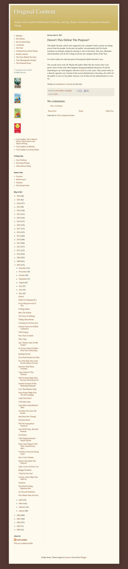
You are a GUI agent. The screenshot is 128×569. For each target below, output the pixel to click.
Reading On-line (24, 354)
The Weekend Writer (23, 63)
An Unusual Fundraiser (26, 492)
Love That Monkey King (27, 389)
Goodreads (20, 45)
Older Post (109, 111)
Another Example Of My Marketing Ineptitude (27, 385)
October (22, 275)
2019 (19, 221)
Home (81, 111)
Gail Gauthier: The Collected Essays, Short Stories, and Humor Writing (26, 141)
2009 (19, 258)
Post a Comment (57, 106)
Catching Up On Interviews (28, 323)
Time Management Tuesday (26, 60)
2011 (19, 250)
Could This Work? (25, 398)
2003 (19, 526)
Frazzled (19, 176)
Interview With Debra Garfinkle (26, 368)
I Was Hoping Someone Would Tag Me (26, 439)
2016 (19, 232)
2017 (19, 229)
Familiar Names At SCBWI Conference (28, 328)
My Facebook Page (23, 42)
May (21, 293)
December (23, 268)
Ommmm (21, 483)
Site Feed (19, 48)
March (21, 503)
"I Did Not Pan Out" (25, 474)
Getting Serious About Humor (27, 51)
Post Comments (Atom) (65, 115)
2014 (19, 240)
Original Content (35, 11)
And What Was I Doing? (27, 417)
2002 (19, 530)
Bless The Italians (24, 313)
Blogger (83, 557)
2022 (19, 210)
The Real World (24, 420)
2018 (19, 225)
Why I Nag (22, 339)
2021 (19, 214)
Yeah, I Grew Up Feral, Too (28, 467)
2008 (19, 261)
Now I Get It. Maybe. (26, 457)
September (23, 279)
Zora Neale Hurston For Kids (28, 357)
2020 (19, 218)
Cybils (82, 70)
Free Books (22, 435)
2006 (19, 515)
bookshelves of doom (64, 84)
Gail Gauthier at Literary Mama (27, 150)
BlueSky (19, 36)
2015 (19, 236)
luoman (68, 557)
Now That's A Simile (25, 336)
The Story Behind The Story (26, 57)
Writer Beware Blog (23, 166)
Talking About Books (26, 320)
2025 (19, 200)
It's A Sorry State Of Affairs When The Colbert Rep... (28, 349)
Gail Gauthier (22, 540)
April (21, 500)
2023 (19, 207)
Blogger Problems (24, 470)
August (22, 283)
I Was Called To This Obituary (26, 373)
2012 (19, 247)
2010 (19, 254)
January (22, 511)
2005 (19, 519)
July (20, 286)
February (22, 507)
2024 (19, 203)
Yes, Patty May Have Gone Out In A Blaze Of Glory (28, 362)
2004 (19, 522)
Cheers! (21, 296)
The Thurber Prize (22, 186)
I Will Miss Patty (24, 402)
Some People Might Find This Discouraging (27, 394)
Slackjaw (19, 183)
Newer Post (52, 111)
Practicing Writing (22, 163)
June (21, 290)
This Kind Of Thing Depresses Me (25, 487)
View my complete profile (23, 543)
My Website (20, 39)
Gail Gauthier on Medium (25, 147)
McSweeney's (21, 179)
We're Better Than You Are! (28, 495)
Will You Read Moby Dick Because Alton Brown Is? (28, 379)
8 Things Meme (24, 309)
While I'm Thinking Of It (27, 300)
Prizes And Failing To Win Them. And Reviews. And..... (27, 446)
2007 (19, 265)
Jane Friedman (21, 160)
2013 (19, 243)
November (23, 272)
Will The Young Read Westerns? (26, 425)
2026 (19, 196)
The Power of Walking (26, 316)
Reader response (22, 54)
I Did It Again (23, 332)
